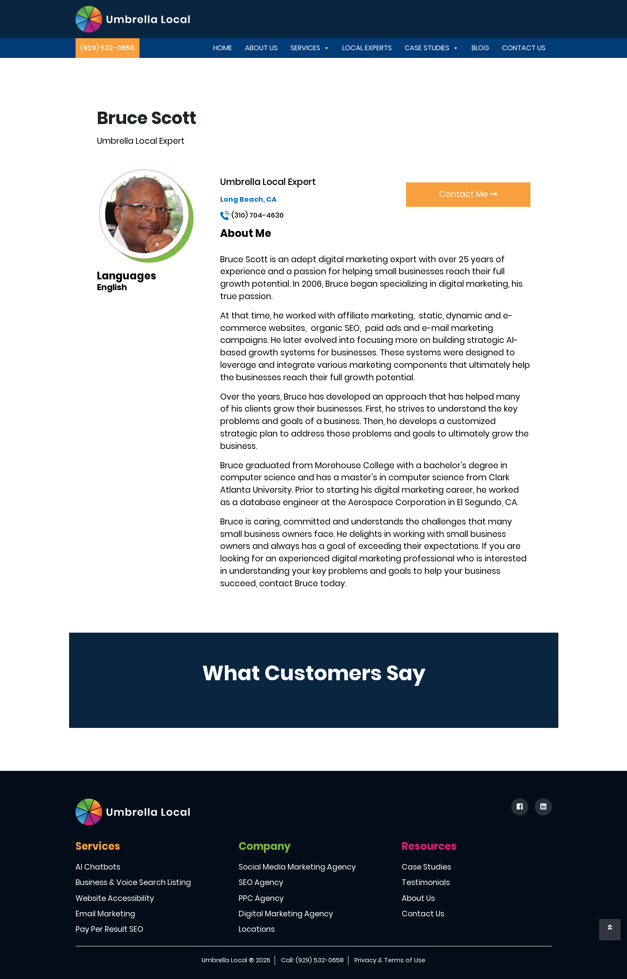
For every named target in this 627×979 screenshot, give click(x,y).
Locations (257, 929)
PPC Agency (261, 898)
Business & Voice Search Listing (133, 882)
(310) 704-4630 (252, 215)
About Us (261, 48)
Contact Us (523, 48)
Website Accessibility (115, 898)
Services (310, 48)
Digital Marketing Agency (286, 914)
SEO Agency (261, 882)
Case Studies (432, 48)
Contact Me (468, 194)
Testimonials (426, 882)
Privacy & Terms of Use (389, 960)
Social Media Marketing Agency (297, 867)
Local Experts (367, 48)
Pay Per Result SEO (109, 929)
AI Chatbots (98, 867)
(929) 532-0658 (107, 48)
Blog (480, 48)
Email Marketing (105, 914)
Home (222, 48)
